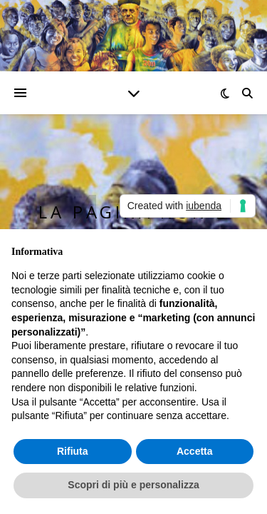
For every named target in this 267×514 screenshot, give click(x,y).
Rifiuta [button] (72, 451)
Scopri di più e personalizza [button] (133, 484)
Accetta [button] (195, 451)
